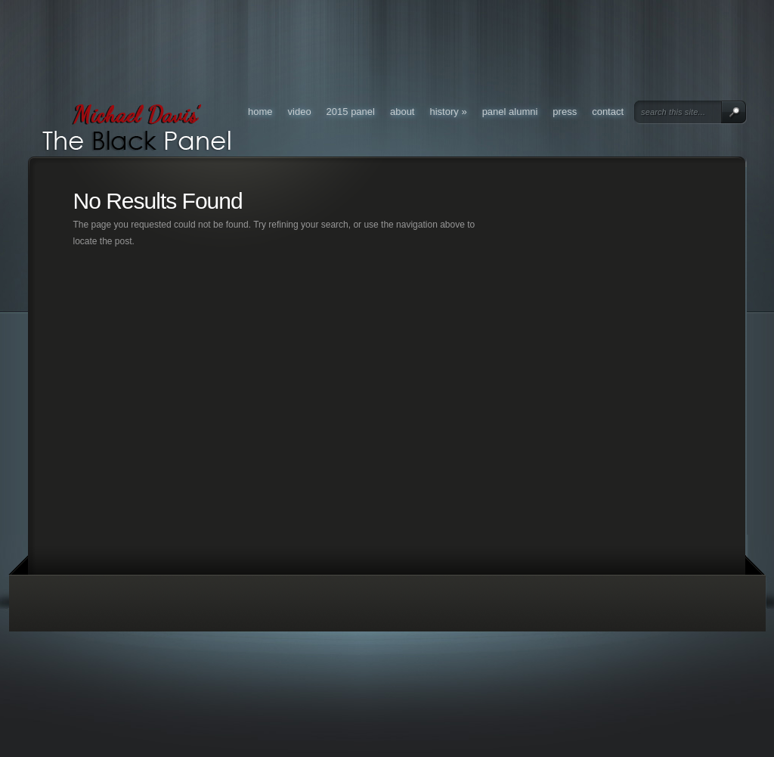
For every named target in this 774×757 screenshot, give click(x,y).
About (402, 111)
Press (565, 111)
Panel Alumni (510, 111)
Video (299, 111)
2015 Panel (351, 111)
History (448, 111)
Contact (608, 111)
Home (260, 111)
